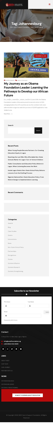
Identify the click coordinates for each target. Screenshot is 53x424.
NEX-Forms (14, 320)
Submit (46, 312)
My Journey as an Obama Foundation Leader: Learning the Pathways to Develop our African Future (26, 89)
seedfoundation (9, 80)
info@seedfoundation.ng (12, 341)
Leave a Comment (22, 80)
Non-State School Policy (16, 247)
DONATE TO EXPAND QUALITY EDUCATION (27, 395)
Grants (10, 235)
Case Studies (12, 231)
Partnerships (12, 251)
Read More (8, 114)
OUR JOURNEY (5, 367)
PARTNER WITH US (6, 371)
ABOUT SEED (5, 360)
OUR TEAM (4, 364)
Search (10, 125)
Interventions (12, 239)
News (9, 243)
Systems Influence (14, 263)
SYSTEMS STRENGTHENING (9, 388)
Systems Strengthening (15, 271)
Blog (9, 227)
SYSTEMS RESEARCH (7, 381)
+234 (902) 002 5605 (11, 344)
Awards (10, 223)
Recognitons (12, 255)
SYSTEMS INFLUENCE (7, 384)
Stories (10, 259)
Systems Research (14, 267)
